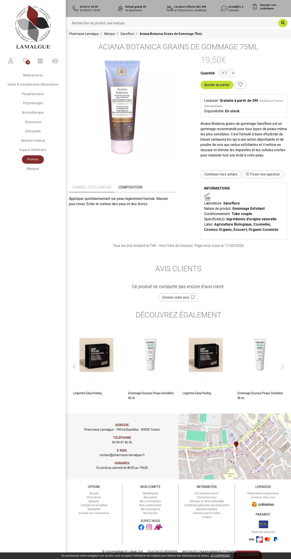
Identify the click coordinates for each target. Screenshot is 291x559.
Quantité (208, 73)
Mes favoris (150, 513)
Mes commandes (150, 501)
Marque (109, 34)
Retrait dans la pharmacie (263, 493)
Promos (33, 159)
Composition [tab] (130, 187)
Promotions (94, 497)
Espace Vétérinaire (33, 150)
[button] (74, 366)
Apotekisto (218, 551)
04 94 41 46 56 (122, 442)
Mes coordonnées (150, 505)
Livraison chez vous (263, 497)
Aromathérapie (33, 113)
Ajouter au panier (217, 85)
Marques (33, 169)
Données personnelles (206, 513)
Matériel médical (33, 141)
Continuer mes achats (220, 174)
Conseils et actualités (94, 505)
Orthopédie (33, 131)
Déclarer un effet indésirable (207, 501)
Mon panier (150, 497)
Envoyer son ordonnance (94, 513)
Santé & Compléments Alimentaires (33, 84)
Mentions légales (206, 509)
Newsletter (94, 509)
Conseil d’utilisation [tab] (92, 187)
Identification (150, 493)
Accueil (94, 493)
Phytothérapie (33, 103)
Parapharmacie (33, 94)
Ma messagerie (150, 509)
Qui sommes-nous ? (207, 493)
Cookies (207, 517)
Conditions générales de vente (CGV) (206, 505)
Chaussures (33, 122)
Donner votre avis (178, 297)
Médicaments (33, 75)
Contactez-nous (206, 497)
